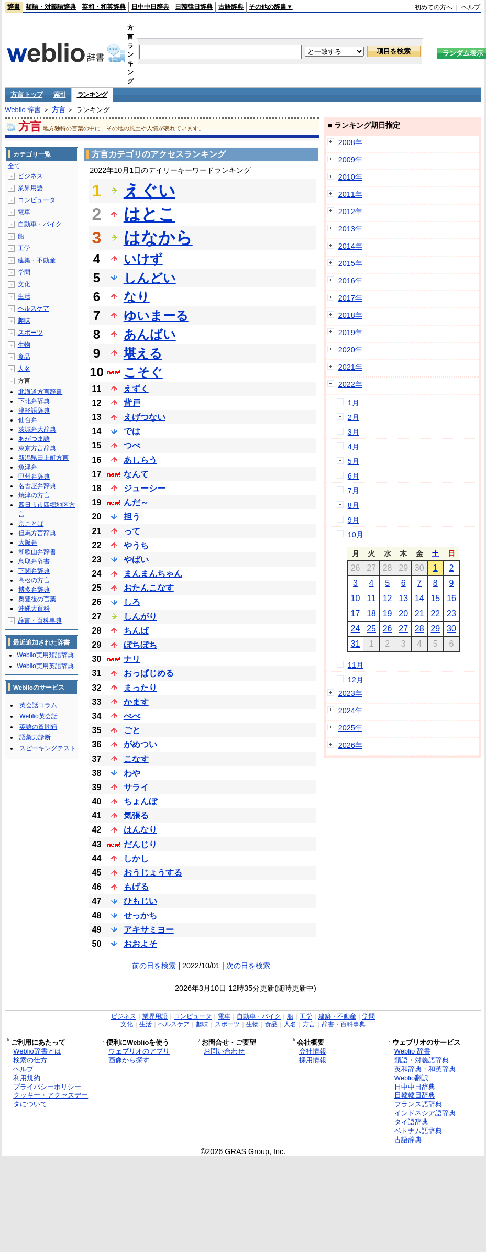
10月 (355, 534)
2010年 (350, 177)
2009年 (350, 160)
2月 (353, 417)
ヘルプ (470, 7)
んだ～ (136, 502)
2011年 (350, 194)
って (132, 531)
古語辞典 (231, 7)
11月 (355, 665)
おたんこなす (149, 587)
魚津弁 (27, 467)
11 (371, 598)
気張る (136, 815)
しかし (136, 858)
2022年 (350, 384)
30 (451, 628)
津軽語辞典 (34, 410)
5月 (353, 461)
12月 (355, 679)
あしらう (140, 460)
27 (403, 628)
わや (132, 773)
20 (403, 613)
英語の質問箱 (38, 726)
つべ (132, 445)
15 (435, 598)
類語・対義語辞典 (51, 7)
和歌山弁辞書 (37, 552)
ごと (132, 730)
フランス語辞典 (418, 1104)
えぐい (149, 190)
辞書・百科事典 (40, 620)
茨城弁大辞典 (37, 429)
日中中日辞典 (150, 7)
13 (403, 598)
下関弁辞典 (34, 570)
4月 (353, 446)
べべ (132, 716)
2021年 (350, 367)
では (132, 431)
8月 (353, 505)
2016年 (350, 280)
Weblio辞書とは (37, 1051)
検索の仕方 (30, 1060)
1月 (353, 402)
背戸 (132, 402)
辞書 (13, 7)
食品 (24, 356)
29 (435, 628)
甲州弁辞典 (34, 476)
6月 (353, 476)
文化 (24, 284)
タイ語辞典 (411, 1122)
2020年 (350, 350)
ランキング (92, 94)
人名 (24, 368)
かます (136, 701)
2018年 (350, 315)
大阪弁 (27, 542)
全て (14, 166)
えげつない (144, 417)
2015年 (350, 263)
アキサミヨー (149, 929)
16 (451, 598)
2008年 (350, 142)
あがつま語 (34, 438)
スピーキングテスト (47, 748)
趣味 (24, 320)
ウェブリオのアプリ (139, 1051)
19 (387, 613)
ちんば (136, 630)
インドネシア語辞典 (425, 1113)
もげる (136, 886)
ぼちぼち (140, 644)
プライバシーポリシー (47, 1087)
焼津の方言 (34, 495)
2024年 (350, 710)
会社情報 (312, 1051)
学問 (24, 272)
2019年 (350, 332)
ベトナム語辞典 (418, 1131)
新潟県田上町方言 (43, 457)
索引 (59, 94)
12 (387, 598)
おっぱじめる (149, 673)
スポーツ (30, 332)
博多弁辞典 (34, 589)
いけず (143, 259)
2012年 (350, 211)
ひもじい (140, 900)
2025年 (350, 728)
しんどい (150, 278)
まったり (140, 687)
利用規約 (26, 1078)
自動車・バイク (40, 224)
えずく (136, 388)
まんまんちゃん (153, 573)
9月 (353, 520)
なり (137, 297)
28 (419, 628)
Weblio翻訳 (411, 1078)
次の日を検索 (248, 965)
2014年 (350, 246)
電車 (24, 212)
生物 (24, 344)
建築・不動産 (37, 260)
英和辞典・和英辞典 (425, 1069)
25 (371, 628)
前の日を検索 (154, 965)
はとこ (149, 214)
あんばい (150, 334)
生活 (24, 296)
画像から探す (128, 1060)
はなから (158, 237)
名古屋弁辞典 (37, 486)
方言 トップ (26, 94)
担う (132, 516)
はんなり (140, 829)
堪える (143, 353)
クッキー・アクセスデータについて (50, 1099)
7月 (353, 490)
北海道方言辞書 (40, 391)
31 (355, 643)
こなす (136, 759)
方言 (58, 110)
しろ (132, 601)
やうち (136, 545)
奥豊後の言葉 (37, 599)
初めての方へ (433, 7)
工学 (24, 248)
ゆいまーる (156, 315)
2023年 (350, 693)
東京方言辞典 (37, 448)
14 (419, 598)
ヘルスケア (33, 308)
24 (355, 628)
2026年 (350, 745)
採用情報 (312, 1060)
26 (387, 628)
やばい (136, 559)
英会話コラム (38, 705)
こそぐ (143, 372)
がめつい (140, 744)
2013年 (350, 229)
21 (419, 613)
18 (371, 613)
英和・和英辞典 (104, 7)
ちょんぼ (140, 801)
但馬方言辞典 (37, 533)
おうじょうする (153, 872)
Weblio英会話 (38, 716)
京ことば (30, 523)
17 (355, 613)
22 (435, 613)
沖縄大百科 (34, 608)
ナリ (132, 659)
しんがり (140, 616)
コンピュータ (37, 200)
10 (355, 598)
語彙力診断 (35, 737)
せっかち (140, 915)
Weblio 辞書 (23, 110)
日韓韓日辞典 (194, 7)
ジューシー (144, 488)
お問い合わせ (224, 1051)
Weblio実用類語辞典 (45, 655)
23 (451, 613)
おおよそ (140, 943)
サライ (136, 787)
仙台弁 (27, 420)
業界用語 (30, 188)
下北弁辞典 (34, 401)
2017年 (350, 298)
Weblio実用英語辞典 (45, 666)
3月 (353, 432)
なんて (136, 474)
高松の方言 (34, 580)
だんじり (140, 844)
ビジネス (30, 176)
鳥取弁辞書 (34, 561)
